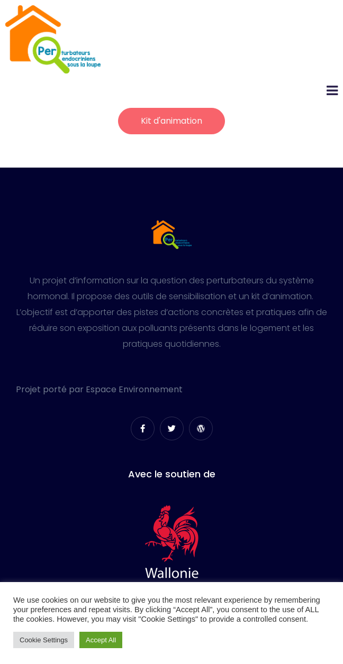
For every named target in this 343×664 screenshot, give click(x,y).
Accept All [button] (101, 640)
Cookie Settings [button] (44, 640)
